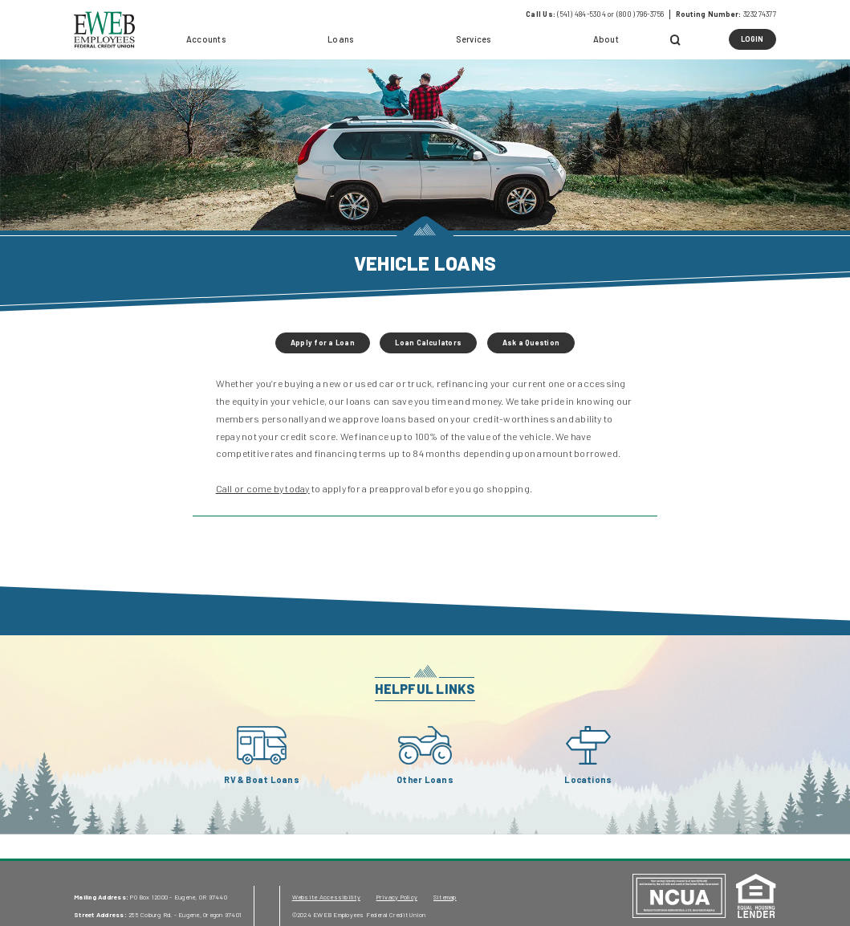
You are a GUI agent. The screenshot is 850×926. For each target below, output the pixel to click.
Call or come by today (263, 488)
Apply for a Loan (323, 342)
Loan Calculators (428, 342)
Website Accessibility (326, 897)
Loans (340, 39)
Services (473, 39)
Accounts (206, 39)
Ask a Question (530, 342)
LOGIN (758, 42)
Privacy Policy (396, 897)
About (606, 39)
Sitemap (445, 897)
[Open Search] (676, 41)
